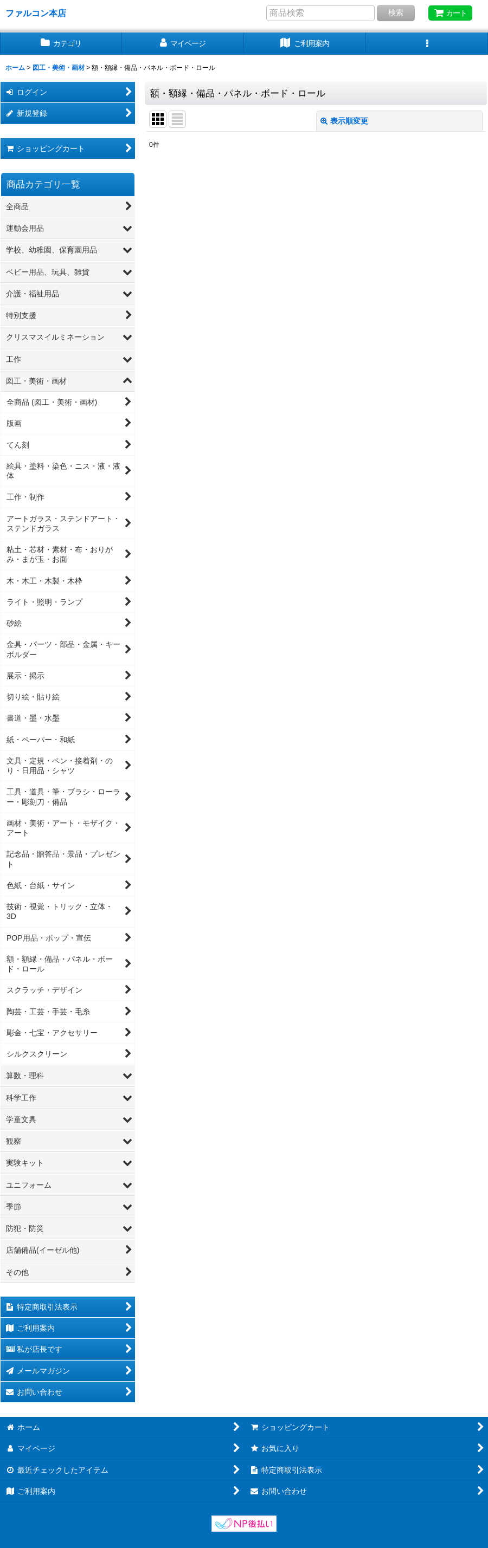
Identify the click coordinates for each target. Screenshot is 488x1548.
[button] (427, 44)
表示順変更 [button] (344, 120)
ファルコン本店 (40, 13)
